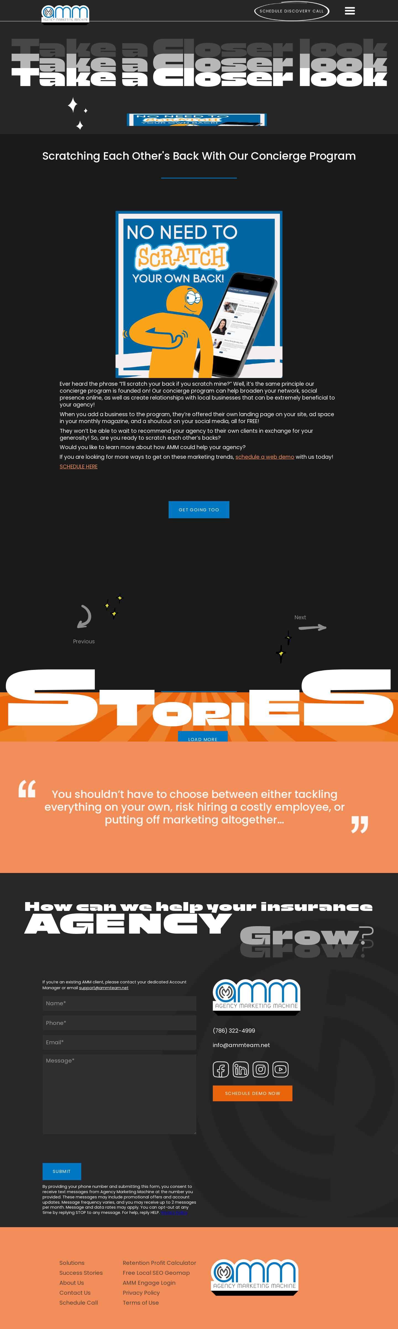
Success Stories (81, 1272)
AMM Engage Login (149, 1282)
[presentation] (85, 1150)
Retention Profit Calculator (159, 1262)
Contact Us (75, 1292)
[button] (350, 11)
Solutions (72, 1262)
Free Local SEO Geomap (156, 1272)
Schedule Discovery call (292, 11)
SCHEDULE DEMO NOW (252, 1093)
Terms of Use (141, 1302)
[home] (65, 15)
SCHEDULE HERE (79, 466)
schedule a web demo (264, 457)
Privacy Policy (174, 1212)
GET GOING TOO (199, 510)
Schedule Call (78, 1302)
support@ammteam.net (104, 988)
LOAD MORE (203, 739)
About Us (71, 1282)
